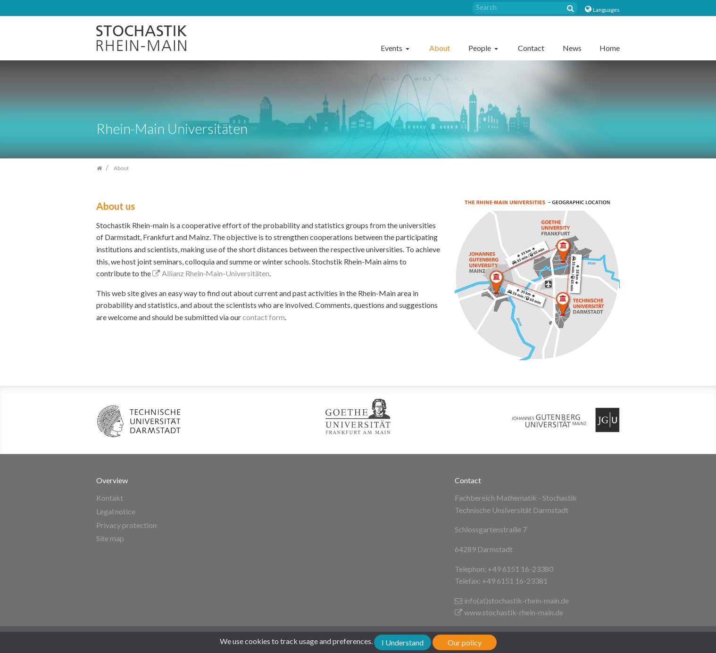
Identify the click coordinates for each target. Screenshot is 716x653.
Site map (110, 538)
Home (609, 47)
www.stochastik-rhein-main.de (509, 612)
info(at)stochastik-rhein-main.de (512, 600)
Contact (531, 47)
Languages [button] (606, 9)
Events (392, 47)
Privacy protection (126, 525)
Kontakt (109, 497)
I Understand (403, 642)
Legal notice (115, 511)
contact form (263, 317)
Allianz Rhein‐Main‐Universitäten (210, 273)
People (480, 47)
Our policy (465, 642)
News (572, 47)
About (439, 47)
